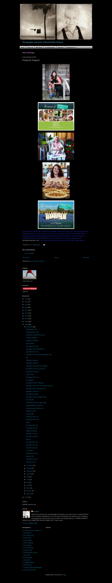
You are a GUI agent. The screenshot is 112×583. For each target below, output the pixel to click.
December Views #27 (32, 346)
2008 (26, 324)
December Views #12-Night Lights (36, 402)
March (28, 488)
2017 (26, 299)
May (27, 482)
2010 (26, 318)
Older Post (86, 257)
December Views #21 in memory (35, 368)
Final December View (32, 332)
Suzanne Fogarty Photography (33, 567)
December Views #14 (32, 394)
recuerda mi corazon (30, 570)
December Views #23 (32, 360)
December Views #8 (32, 428)
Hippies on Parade (31, 431)
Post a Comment (29, 253)
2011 (26, 316)
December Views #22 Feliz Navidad (36, 366)
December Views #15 (32, 391)
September (29, 471)
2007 (26, 497)
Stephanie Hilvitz (29, 562)
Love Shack (29, 450)
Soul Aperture (28, 557)
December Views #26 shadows (35, 349)
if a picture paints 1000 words (34, 408)
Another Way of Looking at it (32, 530)
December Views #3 (32, 453)
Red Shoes (27, 555)
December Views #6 (32, 436)
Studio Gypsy (28, 565)
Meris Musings (28, 543)
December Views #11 (32, 417)
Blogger (63, 574)
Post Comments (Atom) (37, 261)
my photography (50, 47)
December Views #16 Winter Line (36, 388)
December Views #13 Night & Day (36, 397)
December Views (31, 462)
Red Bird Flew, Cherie (30, 552)
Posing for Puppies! (31, 337)
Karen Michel (28, 540)
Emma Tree (27, 538)
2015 (26, 304)
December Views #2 (32, 459)
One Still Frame (29, 547)
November (29, 465)
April (28, 485)
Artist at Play (30, 374)
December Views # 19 (32, 377)
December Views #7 (32, 433)
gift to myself (30, 343)
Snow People (30, 414)
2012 (26, 313)
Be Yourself (27, 533)
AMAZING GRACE (32, 363)
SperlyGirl (27, 560)
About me (30, 47)
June (27, 479)
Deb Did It (61, 47)
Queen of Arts (28, 550)
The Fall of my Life (31, 448)
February (29, 491)
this (27, 357)
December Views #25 (32, 352)
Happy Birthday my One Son (34, 405)
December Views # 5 (32, 442)
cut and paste (30, 380)
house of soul (30, 456)
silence (28, 422)
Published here (70, 47)
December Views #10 (32, 419)
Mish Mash (39, 47)
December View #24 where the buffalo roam (39, 354)
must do (28, 439)
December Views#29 (32, 340)
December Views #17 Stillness (35, 383)
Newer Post (26, 257)
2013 (26, 310)
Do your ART (30, 400)
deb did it (36, 511)
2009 (26, 321)
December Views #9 (32, 425)
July (27, 477)
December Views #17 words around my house (39, 385)
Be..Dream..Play (29, 535)
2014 (26, 307)
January (28, 493)
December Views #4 (32, 445)
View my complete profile (30, 523)
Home (23, 47)
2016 (26, 302)
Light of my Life (31, 411)
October (28, 468)
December (29, 327)
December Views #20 (32, 371)
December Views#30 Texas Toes (35, 335)
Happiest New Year (31, 329)
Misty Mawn (28, 545)
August (28, 474)
